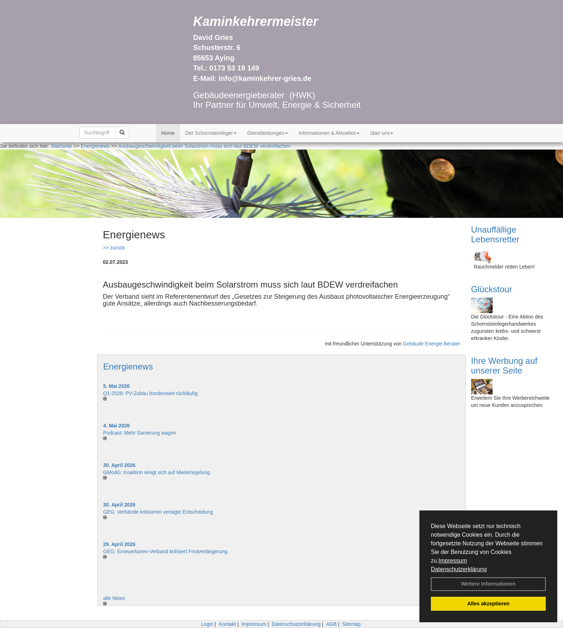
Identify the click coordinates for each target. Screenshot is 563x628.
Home (168, 133)
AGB (331, 624)
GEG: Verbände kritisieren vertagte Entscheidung (158, 512)
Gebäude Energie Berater (431, 344)
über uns (381, 133)
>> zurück (114, 248)
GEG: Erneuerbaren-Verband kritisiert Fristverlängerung (166, 551)
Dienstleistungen (267, 133)
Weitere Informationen (488, 584)
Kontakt (227, 624)
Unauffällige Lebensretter (495, 234)
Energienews (128, 366)
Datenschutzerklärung (459, 569)
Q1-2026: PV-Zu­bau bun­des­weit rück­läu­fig (150, 393)
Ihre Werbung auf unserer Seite (504, 365)
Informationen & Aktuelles (329, 133)
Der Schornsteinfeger (210, 133)
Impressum (452, 561)
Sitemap (351, 624)
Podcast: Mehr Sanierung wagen (139, 433)
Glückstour (491, 289)
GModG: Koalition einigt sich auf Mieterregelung (156, 472)
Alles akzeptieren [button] (488, 603)
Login (207, 624)
